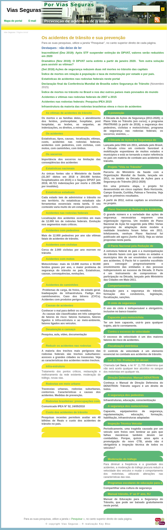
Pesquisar (77, 518)
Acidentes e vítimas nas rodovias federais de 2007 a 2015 (79, 97)
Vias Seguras (24, 10)
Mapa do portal (13, 20)
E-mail (32, 20)
